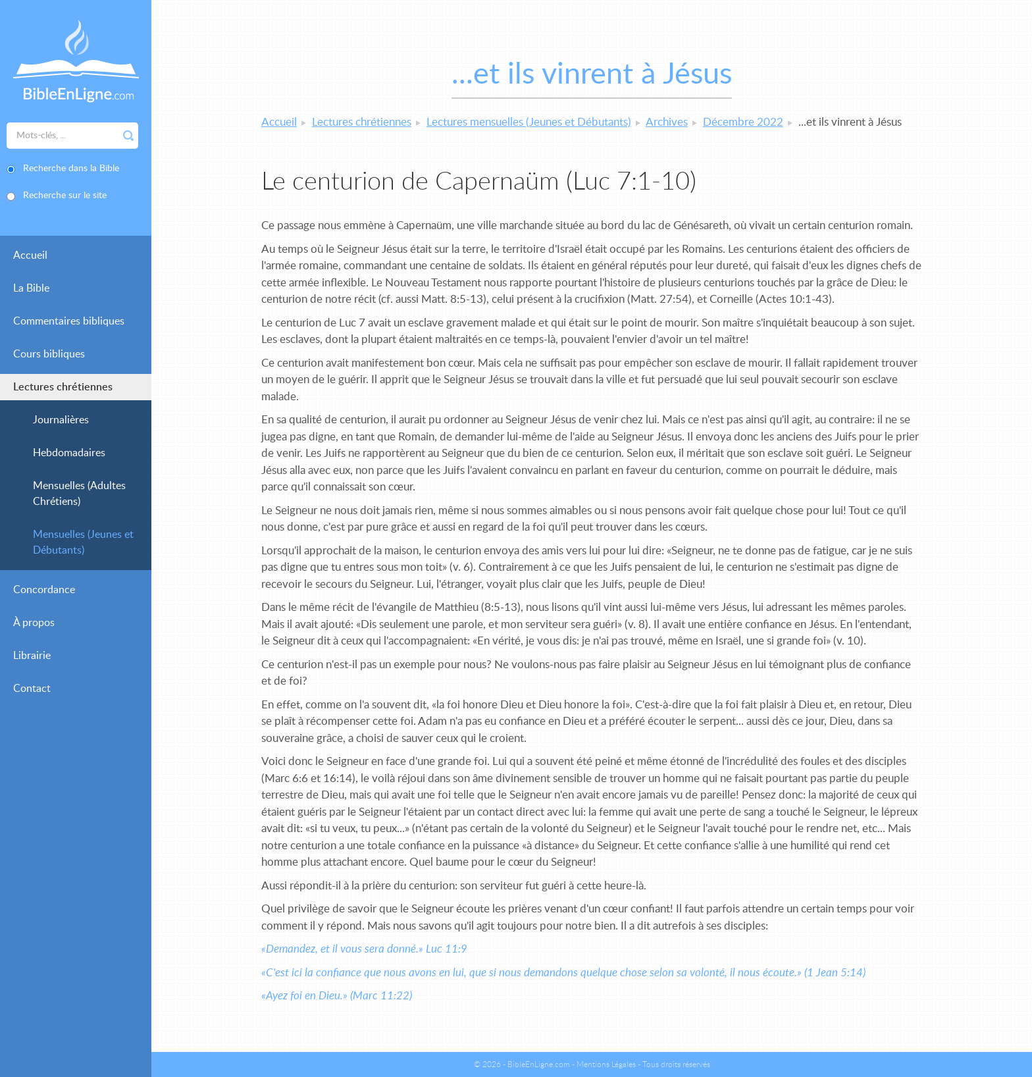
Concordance (44, 590)
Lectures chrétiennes (63, 387)
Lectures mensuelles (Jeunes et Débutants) (528, 122)
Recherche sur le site (65, 195)
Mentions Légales (606, 1064)
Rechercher (128, 135)
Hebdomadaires (69, 453)
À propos (34, 622)
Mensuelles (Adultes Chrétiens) (79, 494)
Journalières (61, 420)
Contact (32, 688)
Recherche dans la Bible (71, 168)
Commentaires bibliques (68, 321)
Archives (667, 122)
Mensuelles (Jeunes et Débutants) (83, 542)
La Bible (31, 288)
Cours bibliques (49, 354)
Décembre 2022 (743, 122)
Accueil (30, 255)
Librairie (32, 655)
